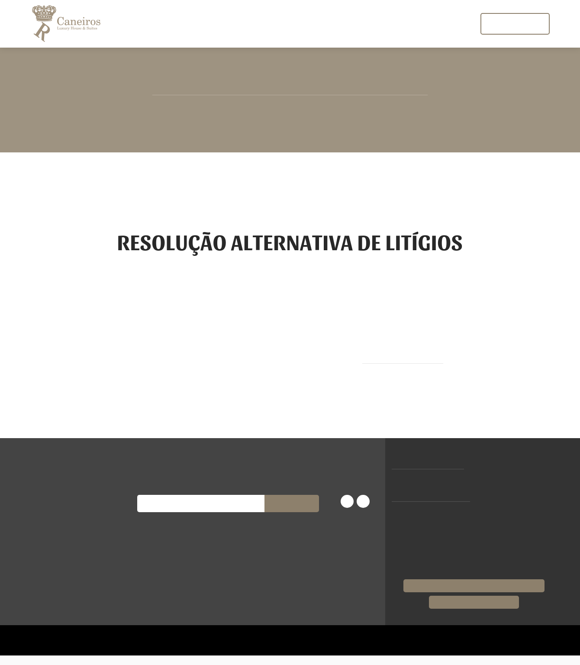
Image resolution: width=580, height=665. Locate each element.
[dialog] (290, 332)
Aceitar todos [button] (43, 616)
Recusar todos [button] (102, 616)
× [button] (129, 439)
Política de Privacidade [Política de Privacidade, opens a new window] (71, 527)
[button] (73, 639)
